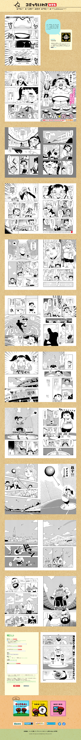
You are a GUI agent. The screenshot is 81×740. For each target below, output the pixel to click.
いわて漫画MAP (29, 9)
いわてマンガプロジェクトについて (58, 9)
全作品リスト (20, 9)
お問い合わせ (50, 731)
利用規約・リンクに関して (30, 731)
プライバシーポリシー (42, 731)
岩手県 (55, 731)
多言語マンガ (44, 9)
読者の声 (37, 9)
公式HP (55, 47)
